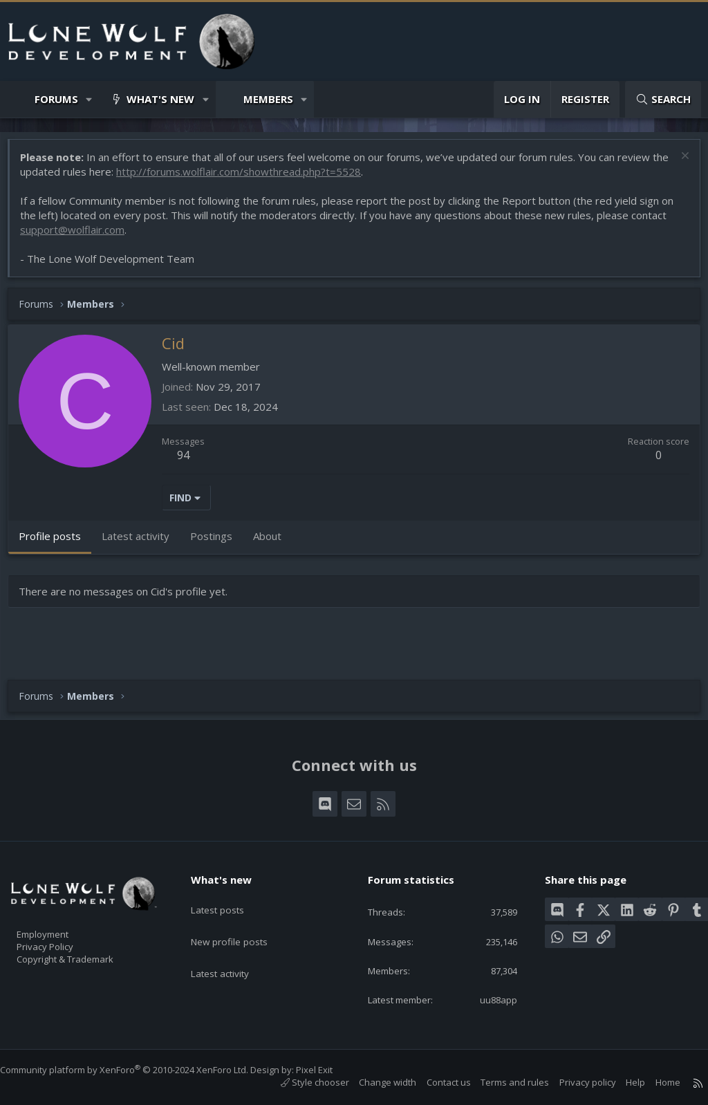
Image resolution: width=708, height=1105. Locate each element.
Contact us (435, 1082)
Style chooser (301, 1082)
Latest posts (228, 897)
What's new (160, 99)
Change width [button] (373, 1082)
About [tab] (274, 543)
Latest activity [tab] (142, 543)
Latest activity (232, 951)
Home (654, 1082)
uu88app (489, 998)
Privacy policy (574, 1082)
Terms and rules (501, 1082)
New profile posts (241, 924)
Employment (60, 925)
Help (621, 1082)
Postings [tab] (218, 543)
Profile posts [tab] (57, 543)
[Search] (663, 99)
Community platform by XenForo (138, 1070)
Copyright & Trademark (86, 954)
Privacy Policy (62, 940)
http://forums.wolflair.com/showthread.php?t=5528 (264, 178)
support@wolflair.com (79, 236)
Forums (56, 99)
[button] (90, 99)
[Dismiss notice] (676, 164)
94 (190, 462)
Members (268, 99)
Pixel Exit (328, 1070)
